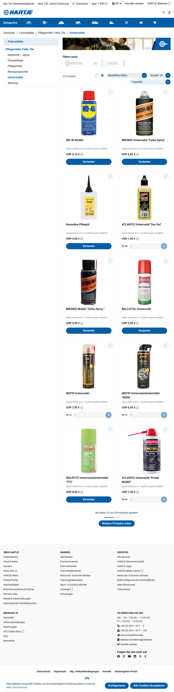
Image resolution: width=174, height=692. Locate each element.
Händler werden (134, 3)
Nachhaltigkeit (11, 584)
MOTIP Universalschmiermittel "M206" (141, 395)
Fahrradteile (14, 41)
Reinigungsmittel (18, 71)
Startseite (8, 617)
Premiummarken (69, 561)
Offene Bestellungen (14, 622)
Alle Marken (66, 557)
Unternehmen (10, 557)
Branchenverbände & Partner (18, 589)
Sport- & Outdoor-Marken (73, 584)
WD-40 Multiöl (74, 140)
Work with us (10, 570)
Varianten (89, 161)
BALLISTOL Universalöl (136, 309)
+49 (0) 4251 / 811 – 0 (132, 625)
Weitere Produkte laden (116, 523)
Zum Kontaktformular (131, 635)
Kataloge (65, 589)
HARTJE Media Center (128, 570)
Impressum (60, 671)
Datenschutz (43, 671)
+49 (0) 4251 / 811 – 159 (133, 630)
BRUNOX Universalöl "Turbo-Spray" (143, 140)
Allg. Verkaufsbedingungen (84, 671)
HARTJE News (10, 575)
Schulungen (66, 594)
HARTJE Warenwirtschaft (130, 561)
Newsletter (9, 640)
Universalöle (15, 77)
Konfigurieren (116, 685)
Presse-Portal (10, 580)
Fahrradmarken (68, 566)
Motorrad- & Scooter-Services (132, 575)
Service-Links (10, 594)
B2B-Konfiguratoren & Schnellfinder (136, 580)
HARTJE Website (157, 3)
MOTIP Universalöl (77, 393)
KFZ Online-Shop (12, 631)
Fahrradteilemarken (70, 570)
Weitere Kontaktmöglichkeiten (136, 639)
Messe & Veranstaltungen (17, 598)
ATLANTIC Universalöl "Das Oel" (141, 224)
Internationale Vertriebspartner (19, 603)
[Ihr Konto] (169, 12)
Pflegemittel (15, 66)
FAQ (5, 636)
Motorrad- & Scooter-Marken (75, 575)
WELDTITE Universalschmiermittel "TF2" (87, 480)
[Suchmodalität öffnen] (163, 12)
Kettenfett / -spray (19, 55)
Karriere (7, 566)
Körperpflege (15, 60)
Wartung (13, 83)
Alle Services (123, 557)
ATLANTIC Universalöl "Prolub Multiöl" (140, 480)
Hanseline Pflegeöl (77, 224)
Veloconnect (123, 589)
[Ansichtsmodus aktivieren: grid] (102, 75)
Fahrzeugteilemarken (71, 580)
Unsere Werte (10, 561)
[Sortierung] (150, 82)
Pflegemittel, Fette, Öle (20, 49)
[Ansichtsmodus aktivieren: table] (96, 75)
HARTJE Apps (124, 566)
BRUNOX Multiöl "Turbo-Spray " (85, 309)
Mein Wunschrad (126, 584)
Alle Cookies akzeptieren (149, 685)
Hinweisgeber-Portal (126, 671)
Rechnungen (10, 626)
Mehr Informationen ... (18, 687)
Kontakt (107, 671)
